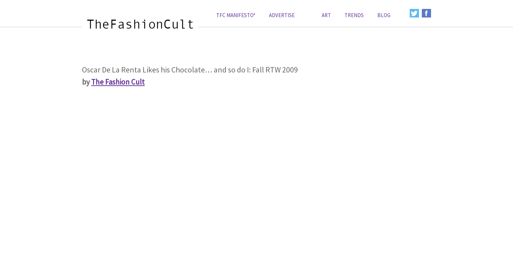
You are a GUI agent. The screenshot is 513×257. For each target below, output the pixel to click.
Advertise (282, 15)
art (326, 15)
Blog (383, 15)
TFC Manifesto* (235, 15)
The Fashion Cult (118, 82)
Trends (354, 15)
